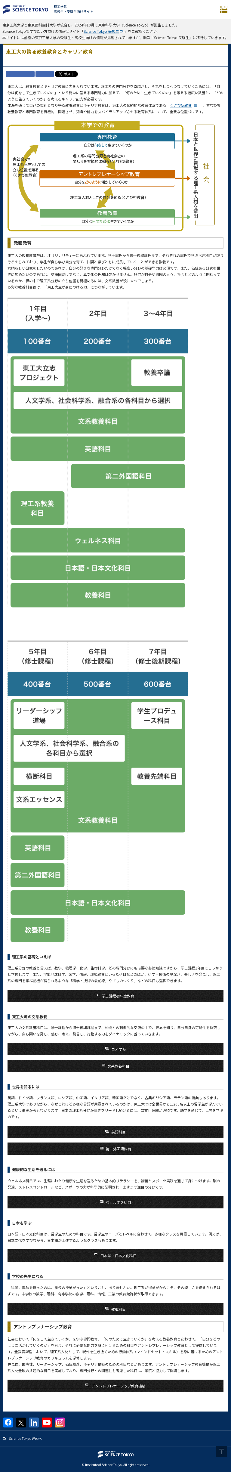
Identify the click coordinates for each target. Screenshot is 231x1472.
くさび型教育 (181, 105)
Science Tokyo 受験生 (101, 31)
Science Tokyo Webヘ (25, 1438)
